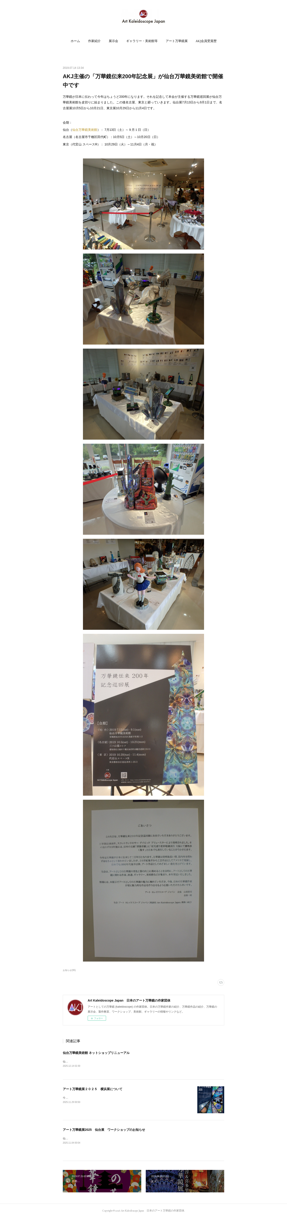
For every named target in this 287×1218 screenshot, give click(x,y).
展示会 (113, 41)
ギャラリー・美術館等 (142, 41)
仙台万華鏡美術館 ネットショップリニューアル (96, 1053)
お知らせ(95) (69, 970)
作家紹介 (94, 41)
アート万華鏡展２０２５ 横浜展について (92, 1089)
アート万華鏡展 (177, 41)
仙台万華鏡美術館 (84, 129)
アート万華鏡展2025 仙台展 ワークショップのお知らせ (104, 1130)
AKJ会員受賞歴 (206, 41)
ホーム (75, 41)
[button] (75, 41)
